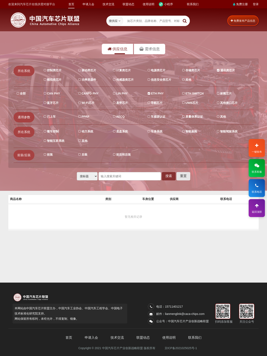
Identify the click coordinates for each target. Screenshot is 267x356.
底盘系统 (121, 131)
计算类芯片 (123, 70)
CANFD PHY (90, 93)
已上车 (51, 116)
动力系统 (87, 131)
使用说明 (148, 4)
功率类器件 (88, 79)
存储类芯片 (192, 70)
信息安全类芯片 (160, 79)
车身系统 (156, 131)
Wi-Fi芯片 (87, 102)
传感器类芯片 (124, 79)
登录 (256, 4)
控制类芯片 (54, 70)
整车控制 (52, 131)
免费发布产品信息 (243, 20)
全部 (22, 93)
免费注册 (240, 4)
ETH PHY (157, 93)
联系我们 (193, 4)
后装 (84, 154)
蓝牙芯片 (52, 102)
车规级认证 (157, 116)
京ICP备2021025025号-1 (181, 348)
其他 (188, 79)
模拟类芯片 (54, 79)
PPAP (85, 116)
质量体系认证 (194, 116)
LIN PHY (121, 93)
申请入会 (88, 4)
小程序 (168, 4)
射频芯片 (225, 93)
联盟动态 (128, 4)
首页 (71, 5)
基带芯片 (121, 102)
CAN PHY (53, 93)
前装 (49, 154)
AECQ (120, 116)
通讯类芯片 (227, 70)
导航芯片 (156, 102)
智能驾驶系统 (228, 131)
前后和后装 (123, 154)
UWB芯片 (191, 102)
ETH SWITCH (194, 93)
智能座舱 (191, 131)
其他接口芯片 (228, 102)
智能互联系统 (55, 140)
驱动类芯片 (88, 70)
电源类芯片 (157, 70)
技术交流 (108, 4)
